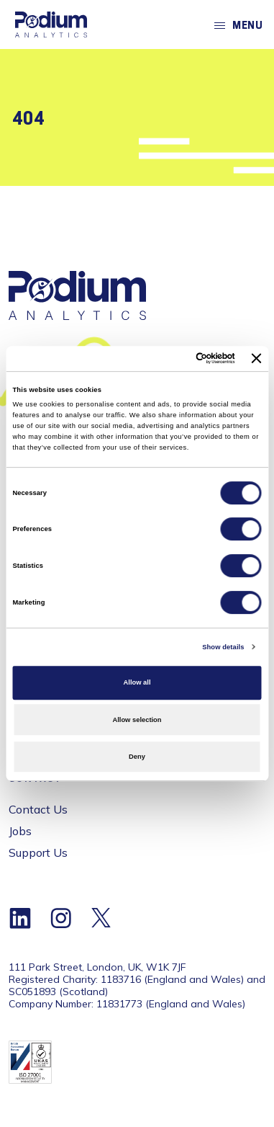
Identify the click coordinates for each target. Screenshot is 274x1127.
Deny (137, 756)
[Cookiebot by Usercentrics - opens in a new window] (175, 359)
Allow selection (136, 719)
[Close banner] (257, 358)
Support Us (38, 852)
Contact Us (38, 809)
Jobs (20, 831)
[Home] (51, 24)
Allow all (137, 682)
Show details (223, 647)
